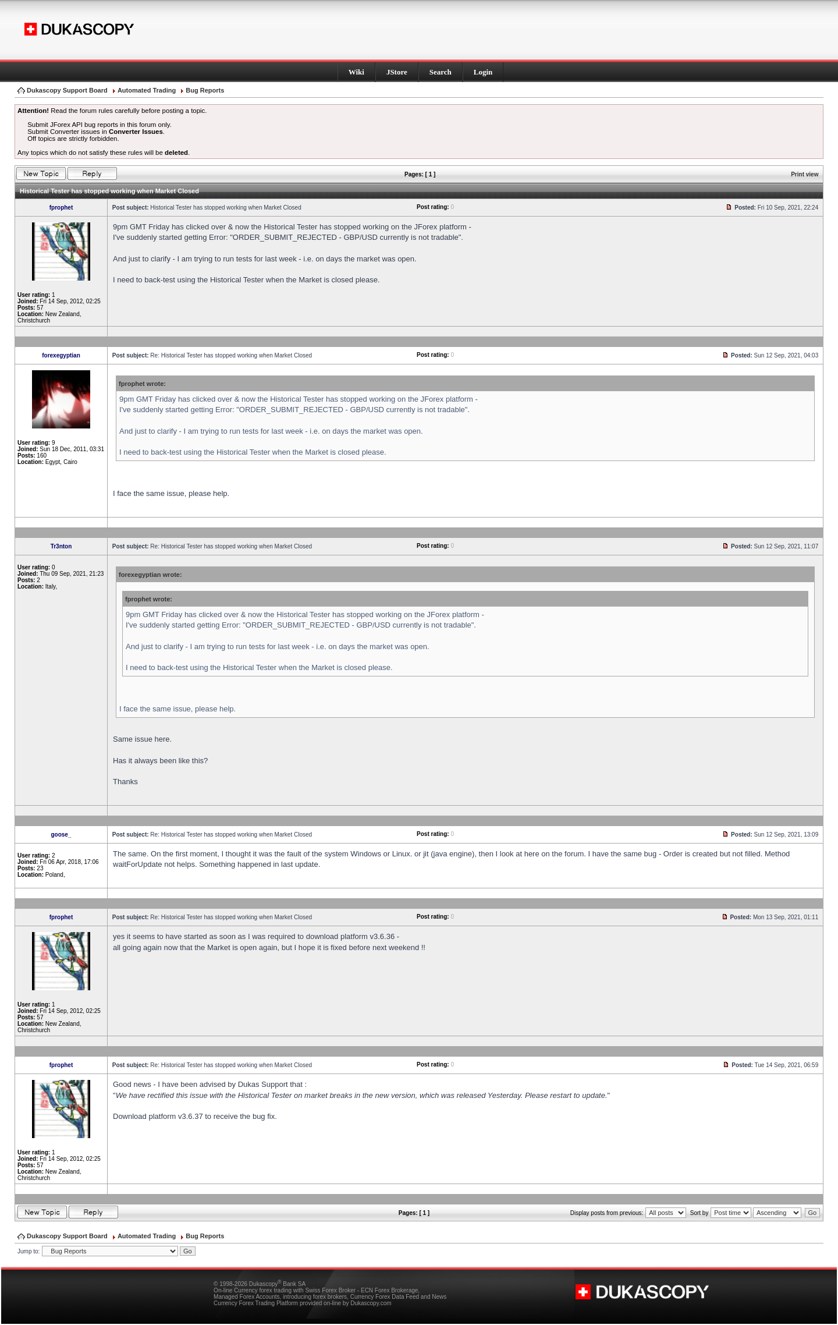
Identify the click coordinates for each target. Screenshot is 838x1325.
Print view (804, 174)
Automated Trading (147, 90)
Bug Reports (205, 90)
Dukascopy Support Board (67, 90)
